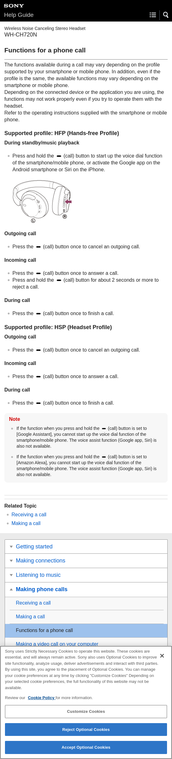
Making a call (26, 523)
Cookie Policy (42, 700)
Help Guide (19, 15)
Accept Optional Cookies (86, 750)
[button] (166, 15)
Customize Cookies (86, 714)
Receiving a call (29, 514)
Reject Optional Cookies (86, 732)
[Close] (162, 658)
